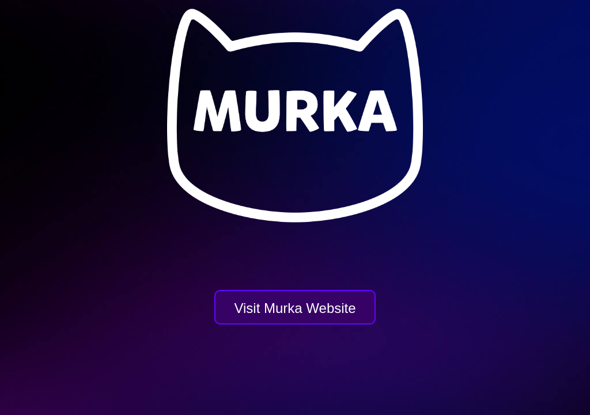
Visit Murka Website (294, 308)
